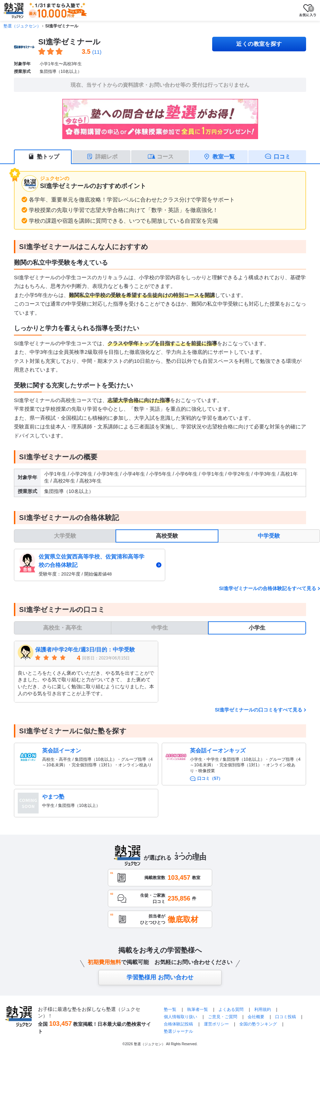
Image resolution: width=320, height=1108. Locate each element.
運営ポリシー (216, 1024)
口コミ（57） (210, 778)
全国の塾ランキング (258, 1024)
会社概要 (256, 1016)
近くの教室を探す (259, 44)
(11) (97, 52)
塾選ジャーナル (178, 1031)
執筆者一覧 (197, 1009)
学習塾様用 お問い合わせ (160, 977)
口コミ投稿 (285, 1016)
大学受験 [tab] (65, 536)
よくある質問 (231, 1009)
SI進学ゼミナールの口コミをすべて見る (258, 710)
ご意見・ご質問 (222, 1016)
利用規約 (262, 1009)
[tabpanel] (167, 565)
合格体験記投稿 (178, 1024)
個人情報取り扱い (180, 1016)
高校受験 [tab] (167, 536)
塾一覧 (170, 1009)
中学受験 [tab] (269, 536)
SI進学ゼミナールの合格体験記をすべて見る (267, 588)
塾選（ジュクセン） (22, 26)
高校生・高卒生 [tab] (62, 628)
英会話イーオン (61, 750)
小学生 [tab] (257, 628)
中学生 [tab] (159, 628)
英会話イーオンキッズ (218, 750)
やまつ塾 (53, 797)
